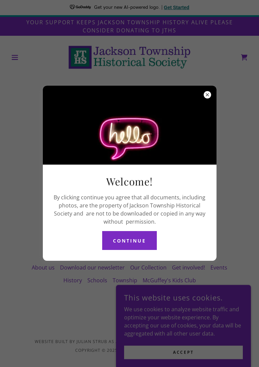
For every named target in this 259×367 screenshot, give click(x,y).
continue (129, 240)
